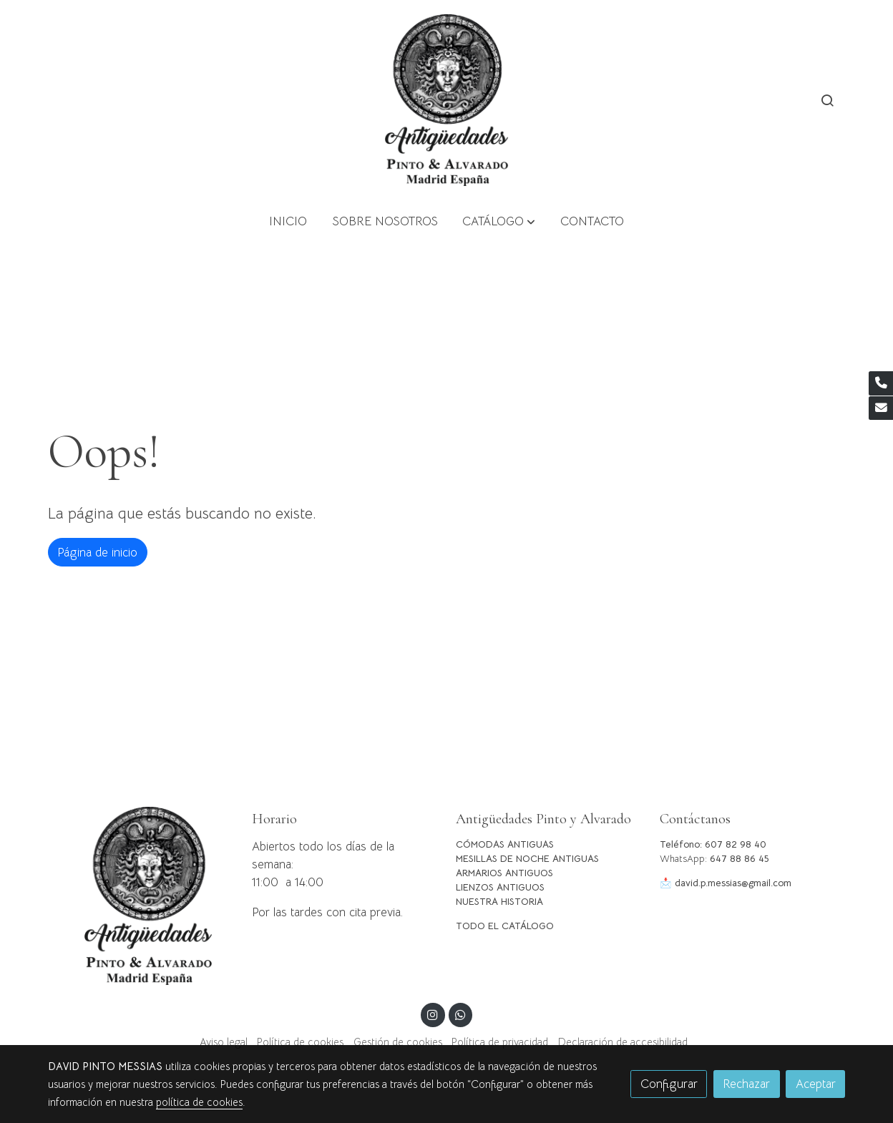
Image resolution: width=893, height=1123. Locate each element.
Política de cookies (300, 1042)
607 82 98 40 (735, 844)
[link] (446, 100)
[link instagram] (432, 1014)
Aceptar (816, 1084)
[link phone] (881, 383)
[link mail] (881, 408)
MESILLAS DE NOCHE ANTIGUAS (527, 859)
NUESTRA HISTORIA (499, 902)
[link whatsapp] (460, 1014)
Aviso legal (224, 1042)
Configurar (669, 1084)
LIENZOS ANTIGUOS (500, 887)
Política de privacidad (500, 1042)
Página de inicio (97, 552)
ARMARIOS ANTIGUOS (504, 873)
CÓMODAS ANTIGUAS (505, 844)
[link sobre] (140, 896)
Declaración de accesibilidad (623, 1042)
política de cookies (199, 1102)
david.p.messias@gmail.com (733, 883)
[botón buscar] (827, 100)
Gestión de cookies (397, 1042)
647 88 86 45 (739, 859)
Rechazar (746, 1084)
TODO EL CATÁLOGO (505, 926)
